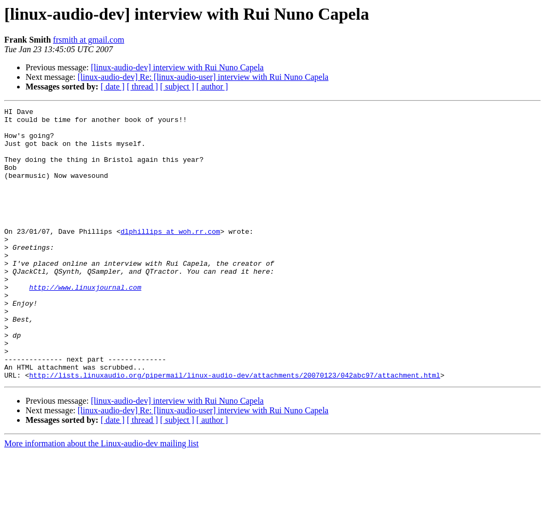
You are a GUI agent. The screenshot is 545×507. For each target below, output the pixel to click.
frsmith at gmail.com (89, 39)
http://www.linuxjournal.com (85, 324)
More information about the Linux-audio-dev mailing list (101, 497)
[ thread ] (142, 86)
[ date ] (113, 86)
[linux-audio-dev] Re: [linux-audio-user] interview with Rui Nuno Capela (203, 76)
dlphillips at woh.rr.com (170, 256)
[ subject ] (177, 86)
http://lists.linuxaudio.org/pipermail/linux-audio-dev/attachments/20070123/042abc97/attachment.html (234, 429)
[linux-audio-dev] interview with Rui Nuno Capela (177, 67)
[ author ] (212, 86)
